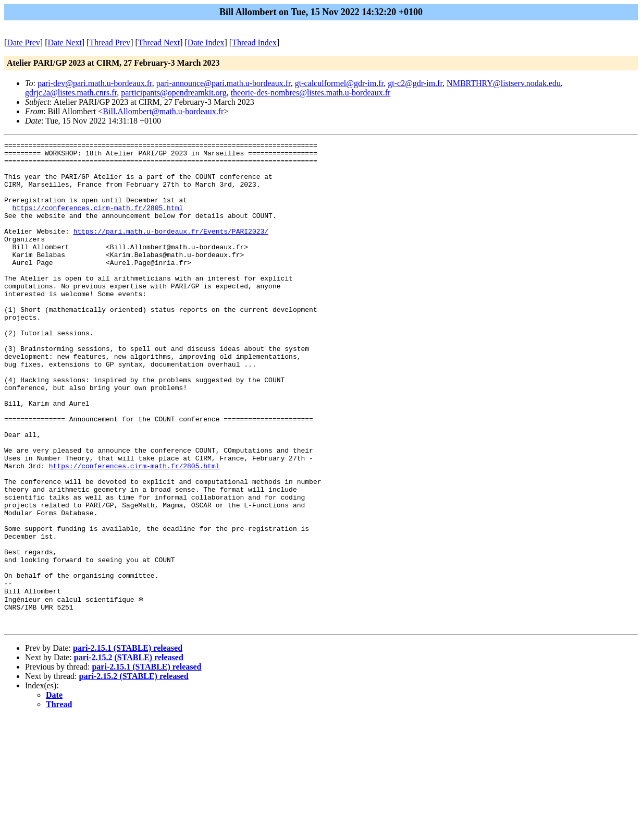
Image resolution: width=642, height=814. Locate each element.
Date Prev (23, 42)
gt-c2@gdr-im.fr (415, 83)
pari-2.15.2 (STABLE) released (128, 753)
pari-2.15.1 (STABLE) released (127, 744)
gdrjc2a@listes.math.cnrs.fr (71, 92)
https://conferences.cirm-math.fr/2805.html (98, 221)
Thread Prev (109, 42)
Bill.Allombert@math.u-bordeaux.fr (163, 111)
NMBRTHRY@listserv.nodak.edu (504, 83)
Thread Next (159, 42)
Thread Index (254, 42)
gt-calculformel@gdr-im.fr (339, 83)
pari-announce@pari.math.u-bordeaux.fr (223, 83)
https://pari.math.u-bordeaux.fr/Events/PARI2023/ (170, 249)
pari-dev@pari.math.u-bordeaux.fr (95, 83)
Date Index (206, 42)
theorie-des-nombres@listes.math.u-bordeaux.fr (311, 92)
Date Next (65, 42)
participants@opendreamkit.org (173, 92)
